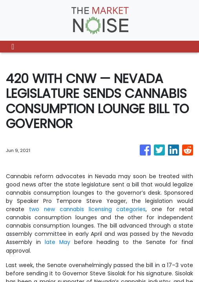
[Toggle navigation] (12, 46)
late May (58, 242)
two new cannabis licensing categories (87, 209)
